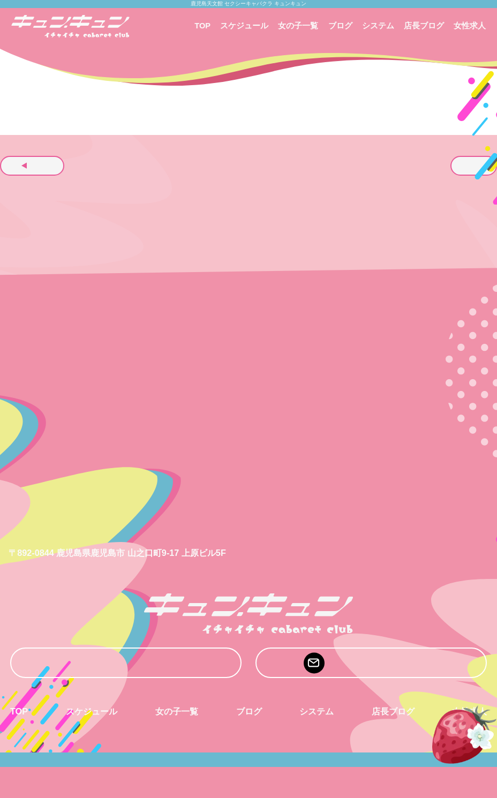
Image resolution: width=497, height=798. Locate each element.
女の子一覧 (298, 25)
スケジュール (244, 25)
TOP (202, 25)
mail (371, 663)
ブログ (340, 25)
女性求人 (470, 25)
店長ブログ (424, 25)
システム (378, 25)
